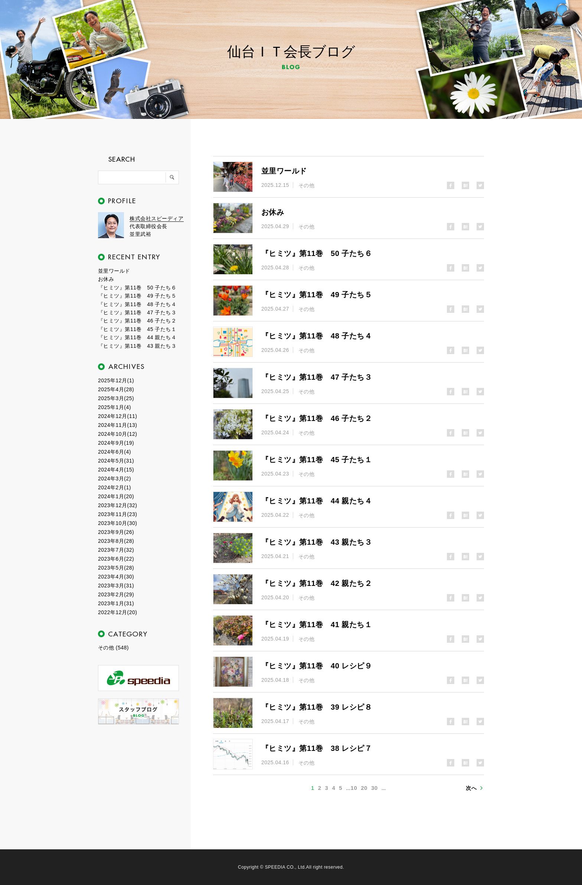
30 (374, 788)
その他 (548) (113, 648)
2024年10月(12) (117, 434)
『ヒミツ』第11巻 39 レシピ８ (316, 707)
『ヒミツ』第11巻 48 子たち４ (137, 304)
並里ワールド (114, 271)
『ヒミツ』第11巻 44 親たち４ (137, 337)
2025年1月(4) (114, 407)
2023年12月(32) (117, 505)
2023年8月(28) (116, 541)
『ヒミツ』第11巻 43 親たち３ (137, 346)
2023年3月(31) (116, 586)
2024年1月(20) (116, 496)
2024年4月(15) (116, 470)
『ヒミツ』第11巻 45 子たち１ (137, 329)
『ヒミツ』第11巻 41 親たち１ (316, 624)
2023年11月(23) (117, 514)
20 (364, 788)
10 (354, 788)
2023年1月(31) (116, 603)
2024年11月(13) (117, 425)
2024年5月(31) (116, 461)
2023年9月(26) (116, 532)
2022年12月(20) (117, 612)
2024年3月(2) (114, 479)
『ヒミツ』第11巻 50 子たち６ (137, 288)
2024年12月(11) (117, 416)
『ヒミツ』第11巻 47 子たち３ (137, 312)
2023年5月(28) (116, 568)
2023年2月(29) (116, 594)
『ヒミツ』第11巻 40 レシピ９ (316, 666)
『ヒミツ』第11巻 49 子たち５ (137, 296)
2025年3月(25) (116, 398)
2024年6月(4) (114, 452)
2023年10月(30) (117, 523)
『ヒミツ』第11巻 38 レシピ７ (316, 748)
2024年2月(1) (114, 487)
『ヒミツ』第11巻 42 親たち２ (316, 583)
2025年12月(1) (116, 380)
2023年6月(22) (116, 559)
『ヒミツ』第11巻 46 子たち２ (137, 321)
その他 (306, 185)
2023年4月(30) (116, 577)
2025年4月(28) (116, 389)
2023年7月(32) (116, 550)
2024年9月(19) (116, 443)
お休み (106, 279)
